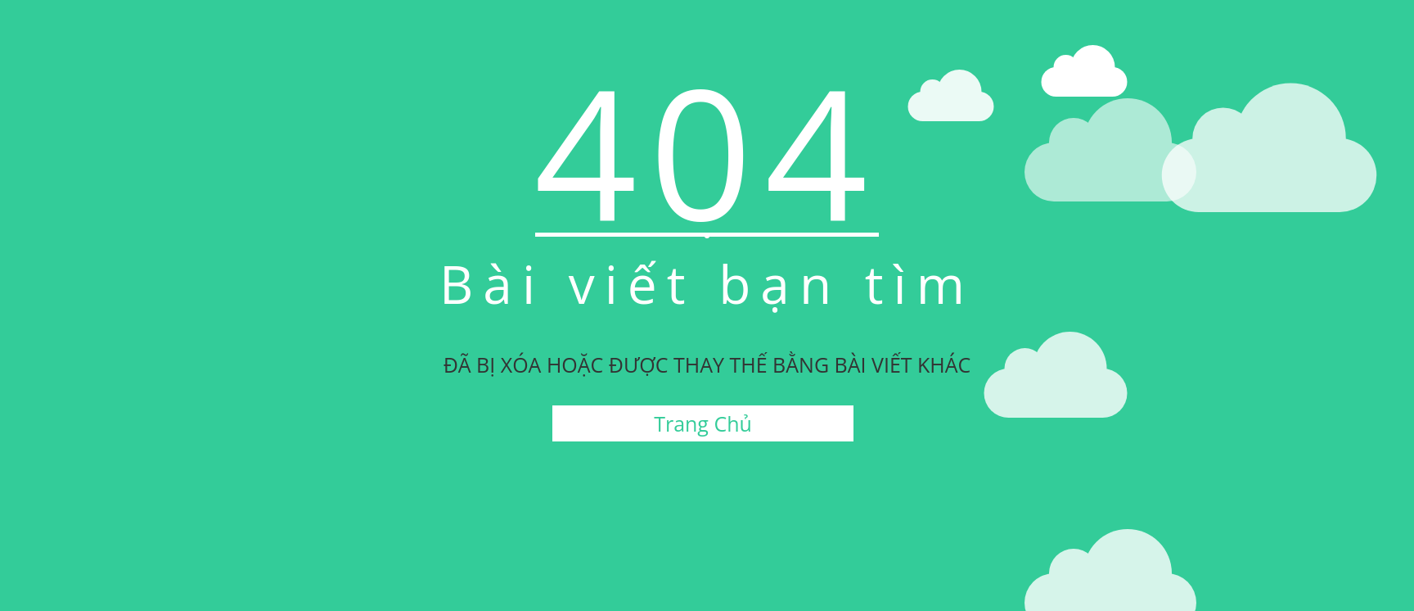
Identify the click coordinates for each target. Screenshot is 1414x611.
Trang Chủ (703, 423)
